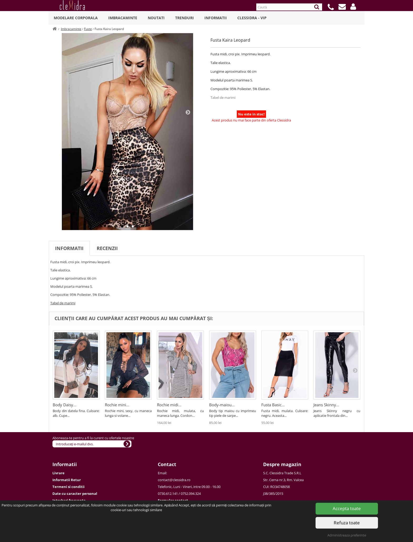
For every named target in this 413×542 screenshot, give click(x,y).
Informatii (215, 17)
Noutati (156, 17)
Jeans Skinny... (326, 404)
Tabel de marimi (222, 97)
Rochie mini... (117, 404)
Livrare (58, 473)
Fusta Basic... (273, 404)
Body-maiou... (222, 404)
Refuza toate (347, 523)
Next (187, 112)
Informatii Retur (66, 479)
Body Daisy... (64, 404)
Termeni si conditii (68, 486)
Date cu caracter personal (74, 493)
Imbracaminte (122, 17)
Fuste (88, 29)
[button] (353, 6)
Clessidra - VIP (252, 17)
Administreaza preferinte (346, 535)
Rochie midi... (169, 404)
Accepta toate (347, 508)
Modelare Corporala (76, 17)
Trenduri (184, 17)
